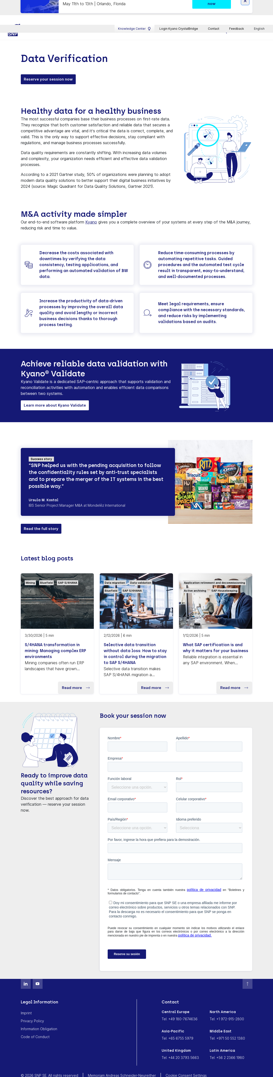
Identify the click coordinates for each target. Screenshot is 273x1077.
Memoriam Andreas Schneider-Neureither (122, 1061)
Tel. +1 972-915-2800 (227, 1005)
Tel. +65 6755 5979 (177, 1024)
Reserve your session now (48, 65)
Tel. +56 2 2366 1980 (227, 1043)
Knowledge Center (134, 4)
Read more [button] (76, 673)
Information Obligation (39, 1015)
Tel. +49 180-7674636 (180, 1005)
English (259, 4)
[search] (225, 17)
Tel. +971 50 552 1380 (227, 1024)
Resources (140, 16)
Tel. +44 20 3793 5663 (180, 1043)
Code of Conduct (35, 1023)
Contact (213, 4)
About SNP (199, 16)
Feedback (236, 4)
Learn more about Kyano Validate (55, 391)
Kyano (91, 207)
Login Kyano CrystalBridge (178, 4)
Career (169, 16)
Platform (78, 16)
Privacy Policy (32, 1007)
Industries (108, 16)
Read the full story (41, 514)
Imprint (26, 999)
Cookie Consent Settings (186, 1061)
